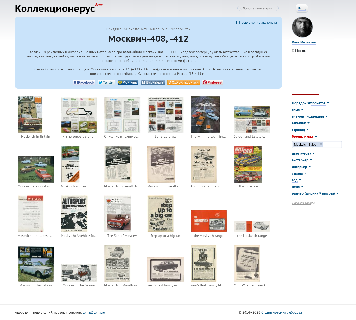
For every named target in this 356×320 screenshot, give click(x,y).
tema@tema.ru (94, 312)
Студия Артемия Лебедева (281, 312)
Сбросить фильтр (303, 202)
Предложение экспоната (258, 22)
